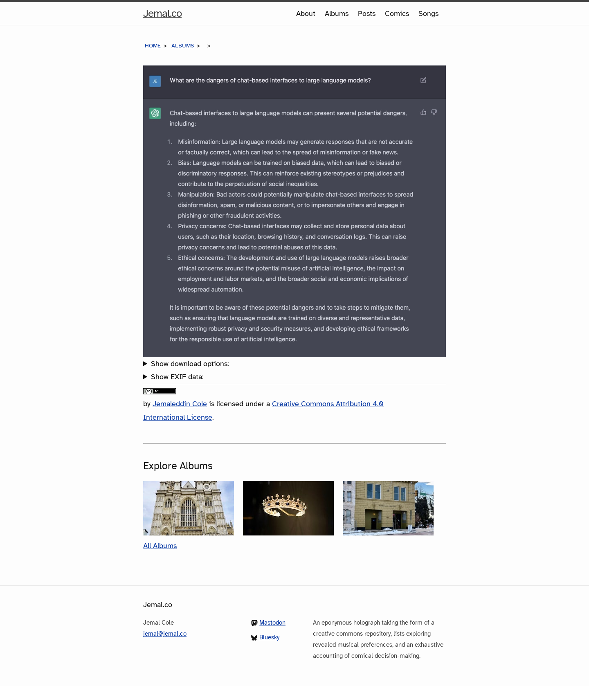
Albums (336, 13)
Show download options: (190, 363)
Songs (428, 13)
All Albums (160, 545)
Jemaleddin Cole (180, 403)
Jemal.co (162, 13)
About (305, 13)
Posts (366, 13)
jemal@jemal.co (165, 633)
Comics (397, 13)
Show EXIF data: (177, 376)
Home (153, 45)
